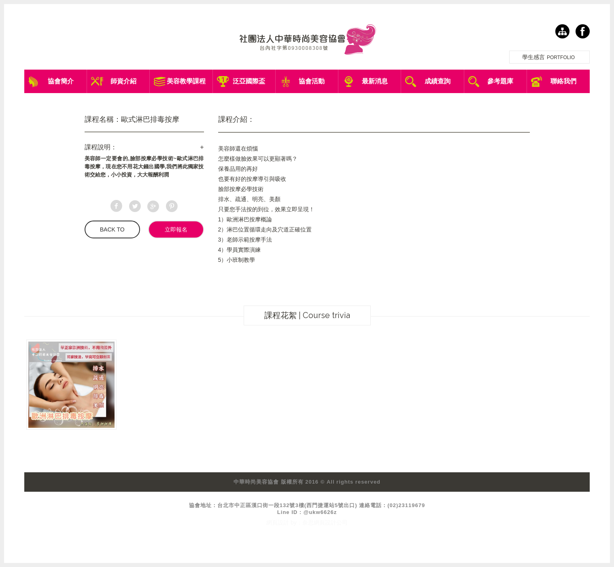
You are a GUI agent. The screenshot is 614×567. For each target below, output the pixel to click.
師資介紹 (123, 81)
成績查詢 (437, 81)
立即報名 (176, 229)
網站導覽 (562, 31)
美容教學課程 (186, 81)
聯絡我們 (563, 81)
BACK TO (112, 229)
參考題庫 (500, 81)
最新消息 (375, 81)
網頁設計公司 (331, 522)
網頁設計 (277, 522)
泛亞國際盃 (249, 81)
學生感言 (549, 57)
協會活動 (312, 81)
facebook (583, 31)
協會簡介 (61, 81)
